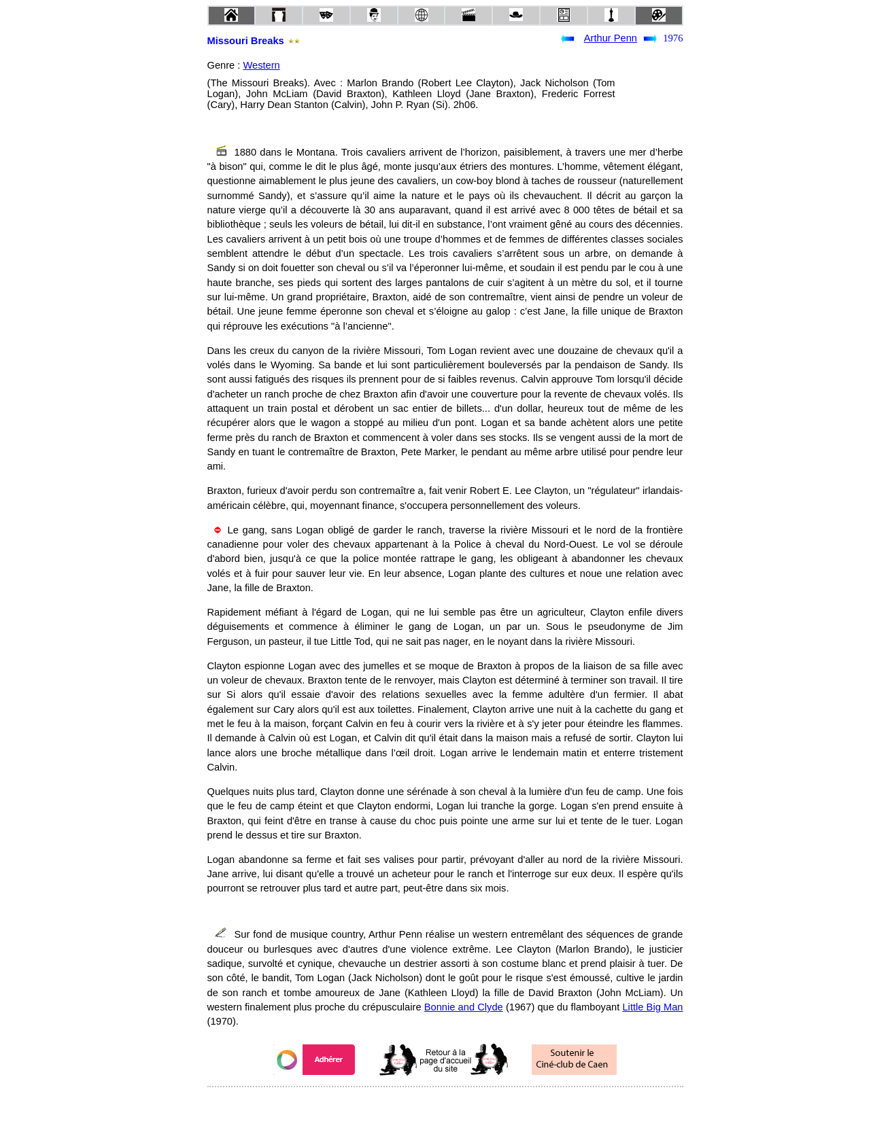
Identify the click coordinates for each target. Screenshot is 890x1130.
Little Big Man (652, 1007)
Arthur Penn (610, 38)
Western (261, 65)
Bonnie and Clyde (463, 1007)
